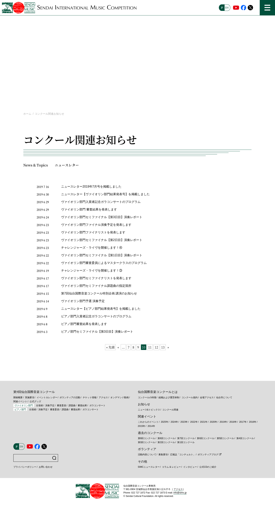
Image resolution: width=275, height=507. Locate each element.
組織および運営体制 (169, 397)
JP (222, 7)
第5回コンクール (225, 438)
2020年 (213, 422)
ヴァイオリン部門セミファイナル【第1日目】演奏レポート (101, 255)
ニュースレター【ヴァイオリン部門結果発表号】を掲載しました (105, 194)
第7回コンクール (186, 438)
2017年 (243, 422)
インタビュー (190, 467)
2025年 (164, 422)
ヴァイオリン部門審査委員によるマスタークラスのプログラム (104, 262)
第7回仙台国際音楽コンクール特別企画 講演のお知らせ (99, 293)
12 (156, 347)
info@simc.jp (180, 492)
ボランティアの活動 (70, 397)
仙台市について (224, 397)
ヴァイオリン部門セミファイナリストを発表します (96, 278)
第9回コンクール (146, 438)
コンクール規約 (190, 397)
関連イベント (20, 401)
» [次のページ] (168, 347)
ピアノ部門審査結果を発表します (84, 324)
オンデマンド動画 (119, 397)
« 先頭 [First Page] (110, 347)
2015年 (141, 426)
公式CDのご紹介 (207, 467)
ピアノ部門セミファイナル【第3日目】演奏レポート (97, 331)
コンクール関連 (170, 409)
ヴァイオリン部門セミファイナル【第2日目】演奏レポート (101, 240)
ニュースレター (67, 165)
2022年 (194, 422)
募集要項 (163, 454)
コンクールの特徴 (147, 397)
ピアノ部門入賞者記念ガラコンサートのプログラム (96, 316)
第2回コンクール (166, 442)
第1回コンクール (186, 442)
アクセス (103, 397)
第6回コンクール (205, 438)
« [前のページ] (118, 347)
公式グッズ (35, 401)
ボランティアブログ (208, 454)
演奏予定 (49, 405)
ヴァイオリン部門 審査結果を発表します (89, 209)
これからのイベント (148, 422)
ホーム (27, 113)
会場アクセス (207, 397)
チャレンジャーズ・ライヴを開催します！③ (91, 270)
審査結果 (82, 405)
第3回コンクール (146, 442)
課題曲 (72, 405)
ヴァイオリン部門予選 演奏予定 (83, 301)
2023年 (184, 422)
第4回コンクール (245, 438)
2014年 (151, 426)
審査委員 (61, 405)
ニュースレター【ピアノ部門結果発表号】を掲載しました (101, 308)
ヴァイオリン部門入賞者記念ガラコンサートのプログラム (101, 201)
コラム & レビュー (171, 467)
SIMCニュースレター (149, 467)
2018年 (233, 422)
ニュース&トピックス (149, 409)
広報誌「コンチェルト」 (182, 454)
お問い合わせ (46, 467)
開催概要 (18, 397)
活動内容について (147, 454)
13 (163, 347)
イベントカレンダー (47, 397)
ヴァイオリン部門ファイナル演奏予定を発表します (96, 224)
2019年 (223, 422)
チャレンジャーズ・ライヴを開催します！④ (91, 247)
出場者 (39, 405)
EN (226, 7)
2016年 (252, 422)
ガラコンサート (97, 405)
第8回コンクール (166, 438)
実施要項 (29, 397)
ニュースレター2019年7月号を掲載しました (91, 186)
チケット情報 (89, 397)
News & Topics (35, 165)
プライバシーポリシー (24, 467)
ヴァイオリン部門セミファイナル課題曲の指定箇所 (96, 285)
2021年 (203, 422)
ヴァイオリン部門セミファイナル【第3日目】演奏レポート (101, 217)
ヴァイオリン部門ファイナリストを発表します (93, 232)
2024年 (174, 422)
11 (150, 347)
